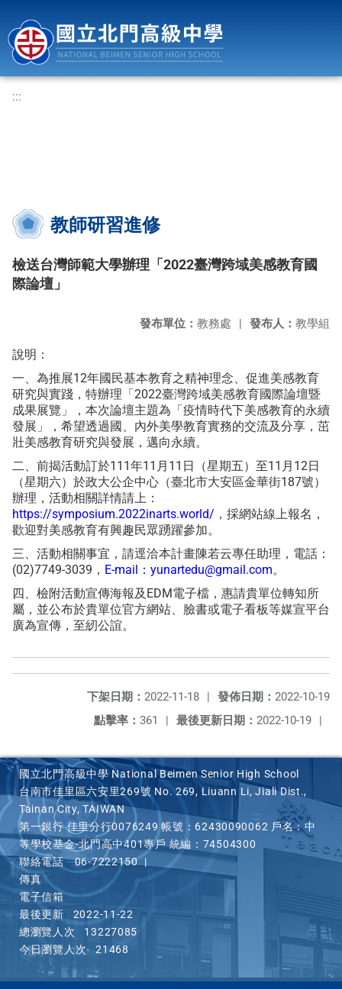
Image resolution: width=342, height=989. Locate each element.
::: (16, 96)
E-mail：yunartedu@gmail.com (189, 569)
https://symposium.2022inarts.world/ (113, 514)
